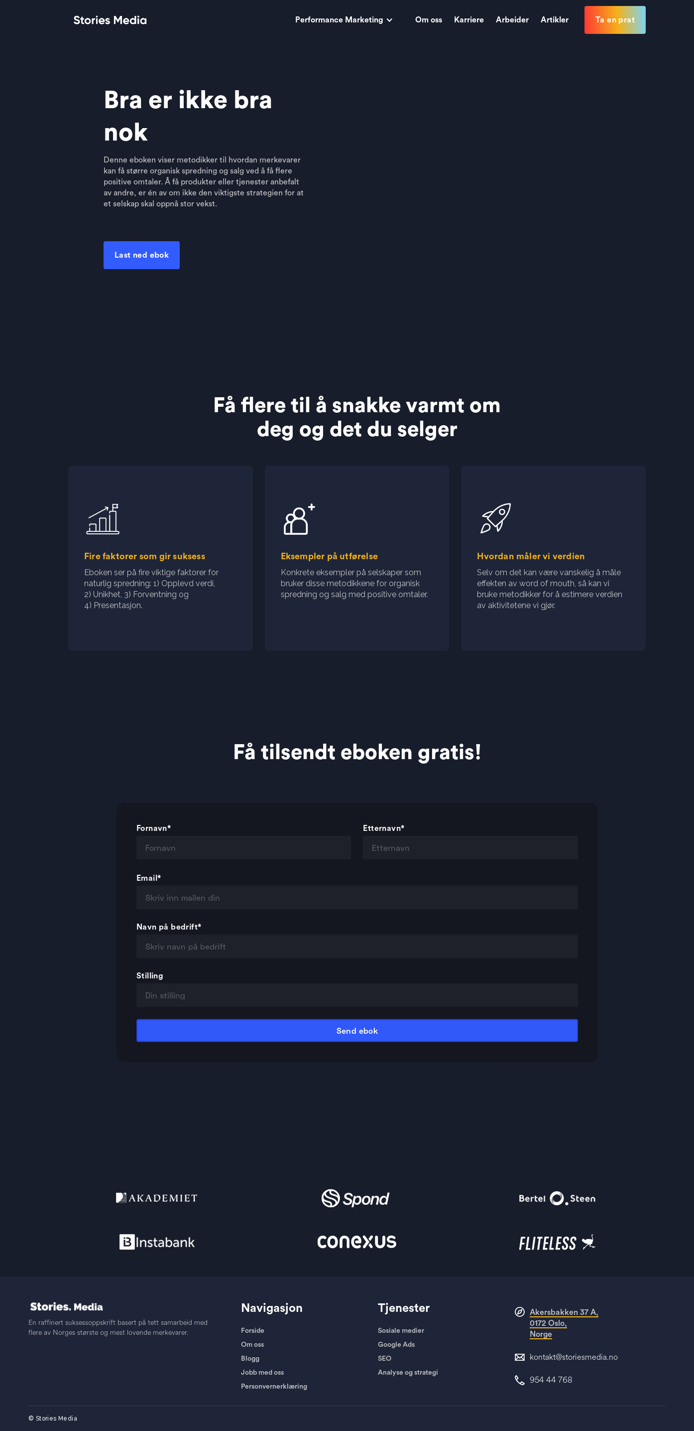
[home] (110, 20)
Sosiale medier (401, 1330)
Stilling (149, 985)
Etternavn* (383, 838)
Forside (252, 1330)
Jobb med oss (262, 1372)
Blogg (250, 1358)
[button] (349, 19)
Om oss (252, 1344)
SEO (384, 1358)
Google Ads (396, 1344)
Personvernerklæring (274, 1386)
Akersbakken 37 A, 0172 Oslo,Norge (564, 1323)
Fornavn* (153, 838)
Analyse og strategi (408, 1372)
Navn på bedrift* (168, 937)
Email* (148, 888)
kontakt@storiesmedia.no (574, 1357)
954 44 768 (551, 1380)
